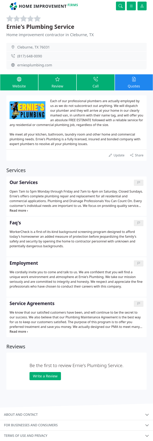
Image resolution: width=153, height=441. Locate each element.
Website (19, 82)
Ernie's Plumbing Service (40, 26)
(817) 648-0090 (29, 56)
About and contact (21, 414)
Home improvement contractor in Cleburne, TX (50, 34)
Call (95, 82)
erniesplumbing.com (34, 65)
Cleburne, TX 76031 (33, 47)
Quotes (134, 82)
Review (57, 82)
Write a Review (45, 376)
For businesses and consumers (31, 425)
